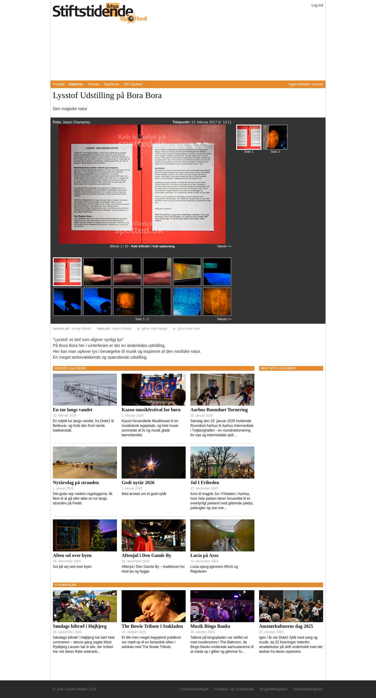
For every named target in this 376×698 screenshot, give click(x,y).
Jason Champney (76, 122)
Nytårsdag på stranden (76, 482)
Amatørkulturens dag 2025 (286, 626)
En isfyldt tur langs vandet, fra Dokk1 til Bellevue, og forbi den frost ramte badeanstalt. (83, 425)
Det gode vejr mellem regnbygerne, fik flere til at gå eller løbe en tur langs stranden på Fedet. (83, 498)
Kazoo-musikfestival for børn (151, 409)
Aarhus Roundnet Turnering (219, 409)
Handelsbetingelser (308, 689)
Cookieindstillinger (194, 689)
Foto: (58, 122)
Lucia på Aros (204, 555)
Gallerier (76, 84)
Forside (59, 84)
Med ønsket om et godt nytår (144, 494)
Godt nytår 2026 (138, 482)
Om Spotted (133, 84)
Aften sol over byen (72, 555)
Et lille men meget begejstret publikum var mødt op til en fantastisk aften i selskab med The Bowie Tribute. (151, 642)
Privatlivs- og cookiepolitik (234, 689)
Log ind (317, 5)
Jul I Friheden (204, 482)
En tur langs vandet (72, 409)
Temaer (94, 84)
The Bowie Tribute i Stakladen (152, 626)
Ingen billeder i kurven (306, 84)
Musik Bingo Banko (210, 626)
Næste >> (224, 246)
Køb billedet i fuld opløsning (153, 246)
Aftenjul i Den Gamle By (146, 555)
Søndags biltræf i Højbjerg (80, 626)
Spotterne (111, 84)
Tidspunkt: (181, 122)
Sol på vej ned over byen (72, 567)
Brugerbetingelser (274, 689)
